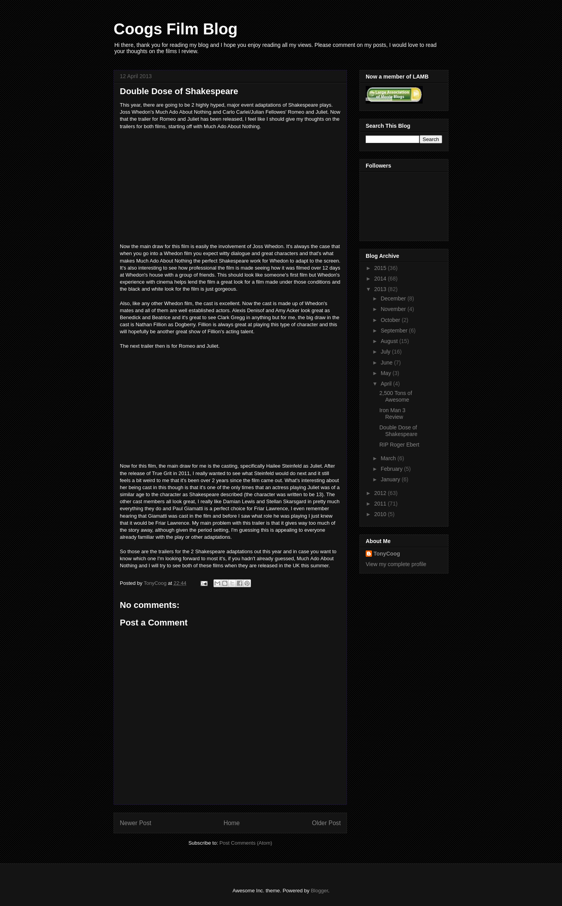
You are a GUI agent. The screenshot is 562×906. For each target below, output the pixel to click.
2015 (381, 268)
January (391, 479)
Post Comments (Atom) (245, 843)
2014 (381, 278)
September (395, 330)
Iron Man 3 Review (392, 413)
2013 (381, 289)
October (391, 320)
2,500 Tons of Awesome (395, 396)
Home (232, 823)
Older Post (326, 823)
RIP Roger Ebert (399, 444)
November (394, 309)
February (392, 469)
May (386, 373)
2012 (381, 493)
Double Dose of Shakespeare (398, 430)
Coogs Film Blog (176, 29)
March (389, 458)
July (386, 351)
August (390, 341)
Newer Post (135, 823)
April (387, 384)
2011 (381, 503)
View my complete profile (396, 564)
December (394, 298)
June (387, 362)
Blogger (319, 890)
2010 (381, 514)
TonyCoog (156, 583)
